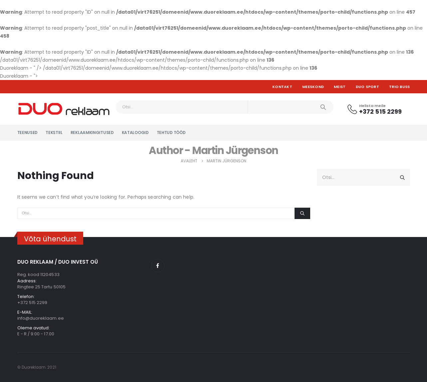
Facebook (157, 265)
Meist (339, 86)
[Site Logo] (63, 109)
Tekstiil (54, 132)
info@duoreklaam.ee (40, 318)
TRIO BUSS (399, 86)
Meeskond (313, 86)
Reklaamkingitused (92, 132)
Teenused (27, 132)
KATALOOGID (135, 132)
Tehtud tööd (171, 132)
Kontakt (282, 86)
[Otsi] (323, 107)
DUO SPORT (367, 86)
